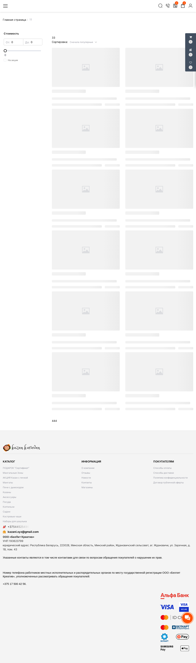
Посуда (7, 502)
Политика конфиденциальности (170, 477)
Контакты (86, 482)
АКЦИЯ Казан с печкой (15, 477)
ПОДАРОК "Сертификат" (16, 468)
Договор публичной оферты (168, 482)
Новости (86, 477)
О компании (87, 468)
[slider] (23, 50)
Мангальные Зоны (13, 472)
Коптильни (8, 506)
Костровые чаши (12, 516)
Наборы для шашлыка (15, 521)
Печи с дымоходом (13, 487)
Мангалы (8, 482)
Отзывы (85, 472)
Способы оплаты (162, 468)
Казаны (7, 492)
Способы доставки (163, 472)
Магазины (87, 487)
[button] (83, 41)
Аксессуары (9, 497)
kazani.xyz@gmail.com (21, 532)
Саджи (6, 511)
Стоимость (11, 33)
